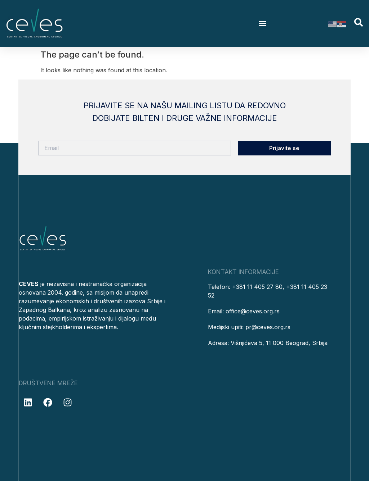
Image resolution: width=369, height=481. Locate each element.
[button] (263, 24)
